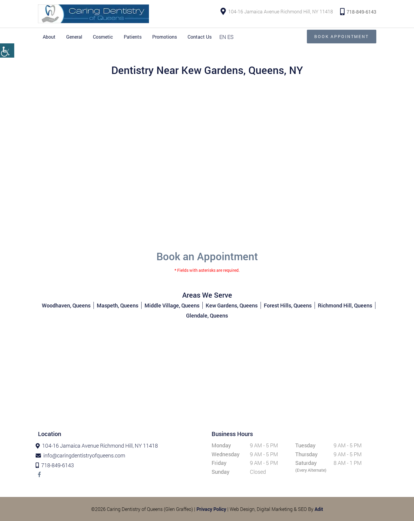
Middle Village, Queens (172, 305)
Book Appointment (341, 36)
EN (222, 36)
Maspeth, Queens (117, 305)
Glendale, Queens (207, 315)
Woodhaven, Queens (66, 305)
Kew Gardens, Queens (232, 305)
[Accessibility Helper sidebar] (7, 50)
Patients (133, 37)
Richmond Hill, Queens (345, 305)
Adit (319, 509)
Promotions (164, 37)
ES (230, 36)
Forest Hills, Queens (288, 305)
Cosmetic (103, 37)
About (49, 37)
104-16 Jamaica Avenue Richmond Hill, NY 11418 (277, 12)
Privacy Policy (211, 509)
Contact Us (200, 37)
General (74, 37)
